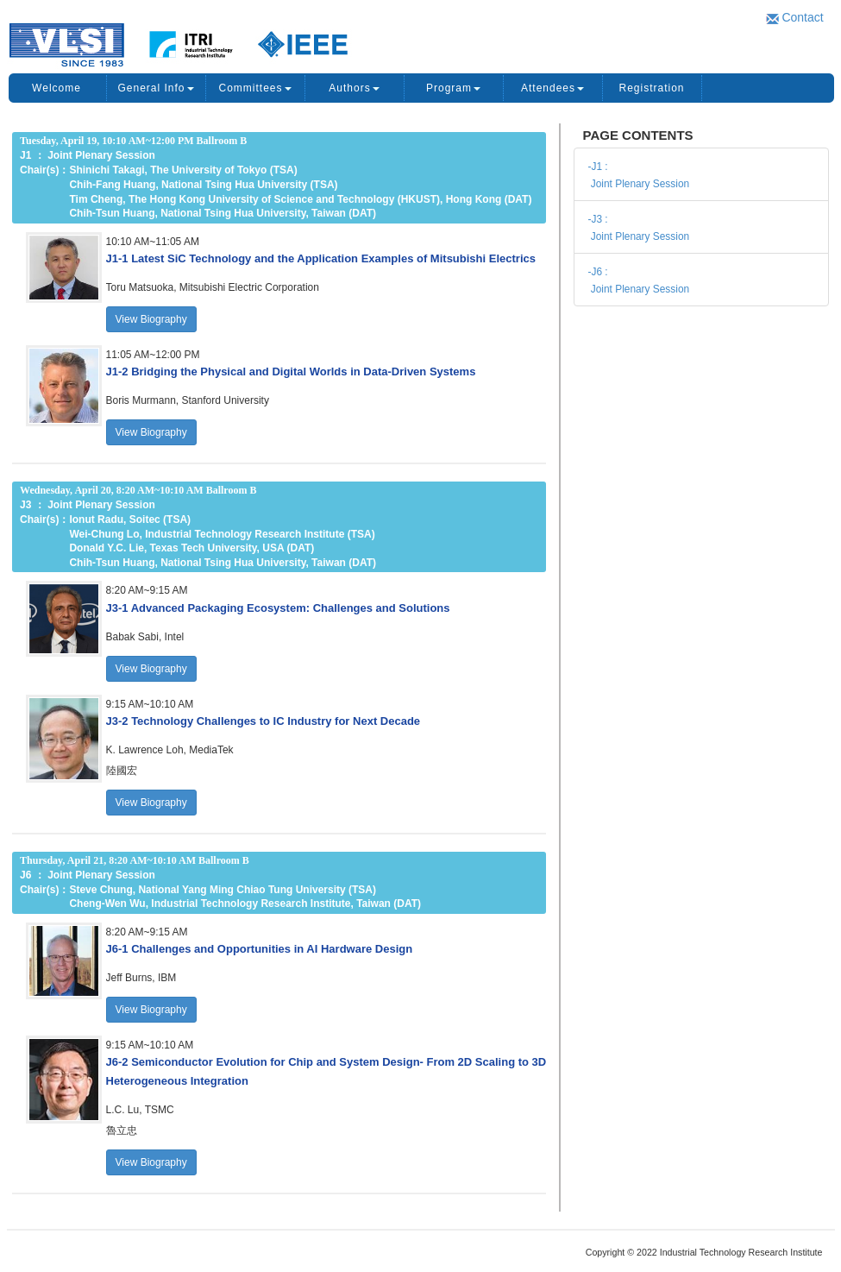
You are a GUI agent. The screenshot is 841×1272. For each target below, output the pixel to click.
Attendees (552, 88)
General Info (155, 88)
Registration (651, 88)
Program (453, 88)
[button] (321, 258)
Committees (254, 88)
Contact (795, 17)
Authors (354, 88)
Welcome (56, 88)
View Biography (151, 319)
